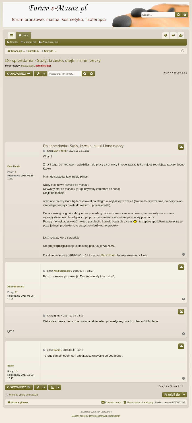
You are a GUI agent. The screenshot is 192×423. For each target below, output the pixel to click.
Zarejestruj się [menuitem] (181, 36)
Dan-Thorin (14, 166)
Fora (25, 35)
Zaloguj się (30, 42)
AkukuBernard (15, 286)
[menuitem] (165, 35)
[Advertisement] (96, 110)
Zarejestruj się (50, 42)
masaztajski (27, 65)
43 (16, 371)
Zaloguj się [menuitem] (174, 36)
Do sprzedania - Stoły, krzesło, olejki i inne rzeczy (53, 60)
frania (10, 365)
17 (16, 292)
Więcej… (12, 36)
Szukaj (14, 42)
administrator (43, 65)
